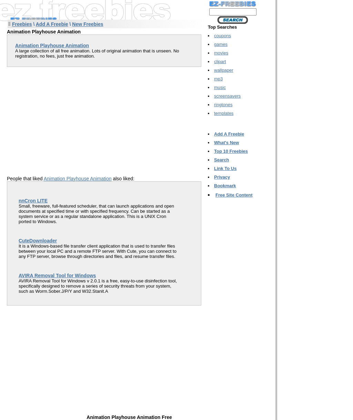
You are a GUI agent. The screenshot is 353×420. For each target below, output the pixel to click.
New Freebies (87, 24)
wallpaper (223, 70)
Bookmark (225, 185)
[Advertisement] (65, 115)
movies (221, 53)
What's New (226, 142)
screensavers (227, 96)
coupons (222, 35)
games (221, 44)
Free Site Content (234, 195)
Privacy (222, 177)
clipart (220, 61)
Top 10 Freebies (231, 151)
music (220, 87)
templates (223, 113)
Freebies (22, 24)
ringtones (223, 104)
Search (221, 159)
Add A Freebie (52, 24)
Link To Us (225, 168)
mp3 (218, 78)
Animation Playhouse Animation (78, 178)
